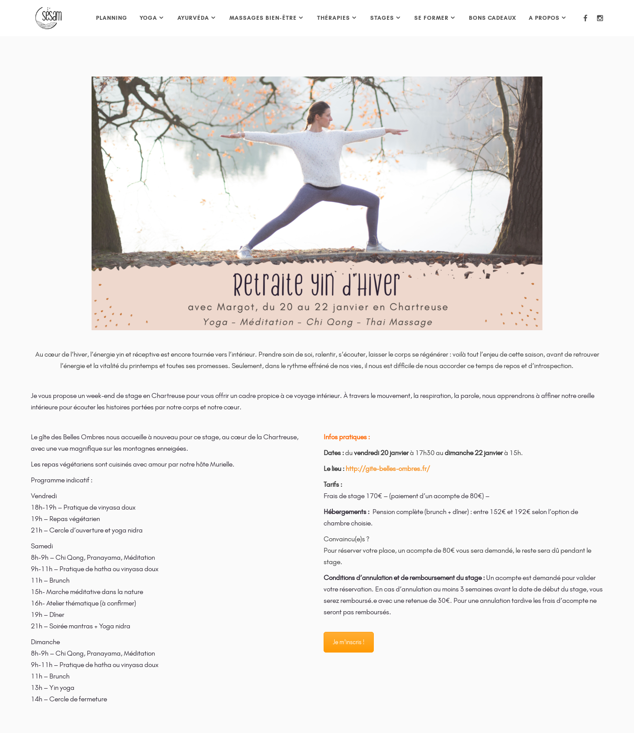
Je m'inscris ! (349, 642)
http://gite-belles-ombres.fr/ (388, 468)
